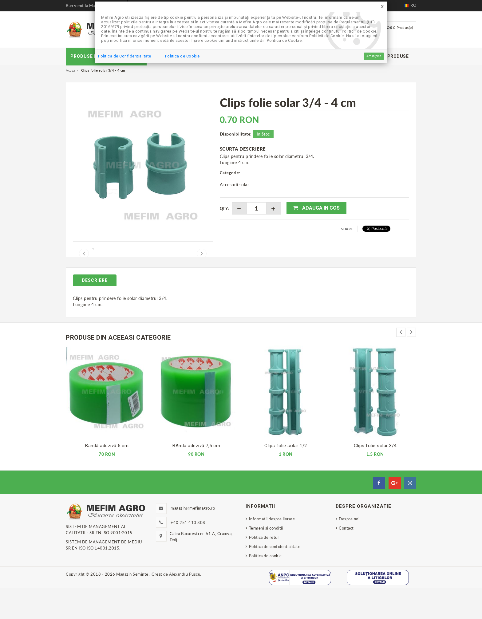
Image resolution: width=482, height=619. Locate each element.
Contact (346, 559)
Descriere (95, 311)
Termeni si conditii (266, 559)
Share (347, 229)
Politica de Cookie (182, 56)
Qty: (224, 208)
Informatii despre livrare (272, 550)
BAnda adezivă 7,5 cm (196, 477)
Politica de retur (264, 568)
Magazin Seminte (132, 605)
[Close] (382, 7)
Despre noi (349, 550)
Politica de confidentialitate (275, 577)
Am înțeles (373, 56)
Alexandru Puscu (184, 605)
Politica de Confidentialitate (124, 56)
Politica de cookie (265, 587)
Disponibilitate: (236, 133)
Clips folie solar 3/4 (375, 477)
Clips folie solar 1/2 (285, 477)
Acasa (70, 70)
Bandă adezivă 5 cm (106, 477)
